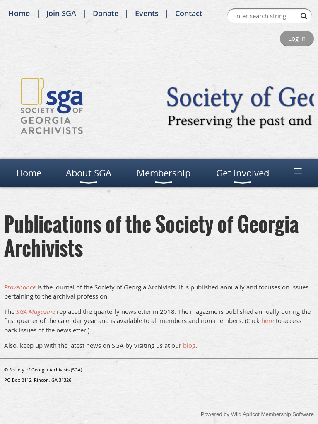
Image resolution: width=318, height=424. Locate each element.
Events (147, 13)
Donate (105, 13)
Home (19, 13)
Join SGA (61, 13)
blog (189, 345)
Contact (188, 13)
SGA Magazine (35, 311)
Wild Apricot (245, 414)
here (267, 320)
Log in (297, 38)
